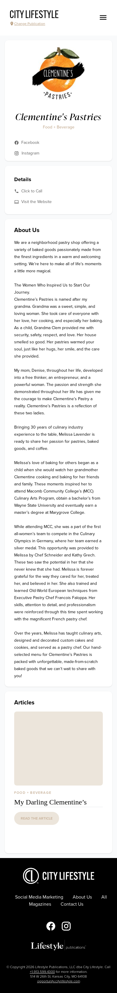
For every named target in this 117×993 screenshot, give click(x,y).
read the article (37, 818)
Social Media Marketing (39, 897)
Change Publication (27, 23)
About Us (82, 897)
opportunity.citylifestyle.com (58, 981)
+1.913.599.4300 (42, 972)
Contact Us (72, 904)
